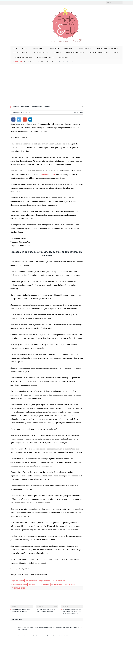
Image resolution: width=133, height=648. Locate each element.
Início (15, 48)
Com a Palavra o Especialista (106, 48)
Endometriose (84, 48)
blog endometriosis (44, 581)
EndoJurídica (68, 48)
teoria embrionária (56, 584)
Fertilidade (63, 57)
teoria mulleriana (70, 584)
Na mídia (116, 53)
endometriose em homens (19, 584)
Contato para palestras (45, 57)
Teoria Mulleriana (48, 174)
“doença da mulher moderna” (35, 201)
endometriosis (33, 584)
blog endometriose (31, 581)
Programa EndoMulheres (98, 53)
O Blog (24, 48)
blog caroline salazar (17, 581)
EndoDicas (57, 53)
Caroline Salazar (38, 48)
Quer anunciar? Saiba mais (22, 57)
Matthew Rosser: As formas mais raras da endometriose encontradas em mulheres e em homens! (72, 611)
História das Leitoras (20, 53)
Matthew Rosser (78, 112)
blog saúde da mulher (59, 581)
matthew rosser (44, 584)
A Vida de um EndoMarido (75, 53)
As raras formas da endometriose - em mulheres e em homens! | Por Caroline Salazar (47, 636)
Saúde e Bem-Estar (39, 53)
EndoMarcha (54, 48)
